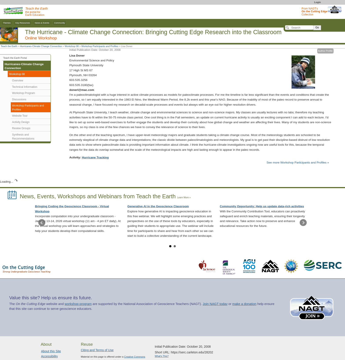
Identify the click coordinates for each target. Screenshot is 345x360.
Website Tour (20, 115)
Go (317, 27)
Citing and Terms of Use (97, 350)
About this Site (51, 351)
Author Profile (325, 51)
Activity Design (21, 122)
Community (59, 23)
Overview (17, 80)
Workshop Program (23, 93)
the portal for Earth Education (36, 12)
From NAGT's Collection (314, 11)
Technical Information (24, 86)
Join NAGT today (215, 304)
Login (317, 2)
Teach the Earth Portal (15, 58)
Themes (7, 23)
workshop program (78, 304)
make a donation (244, 304)
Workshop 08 (72, 46)
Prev (41, 222)
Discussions (19, 99)
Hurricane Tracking (95, 157)
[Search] (299, 27)
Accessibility (49, 356)
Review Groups (21, 128)
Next (303, 222)
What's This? (162, 356)
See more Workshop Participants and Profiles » (298, 162)
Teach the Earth (9, 46)
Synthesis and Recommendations (23, 136)
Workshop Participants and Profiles (99, 46)
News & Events (42, 23)
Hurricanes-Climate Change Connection (41, 46)
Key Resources (22, 23)
